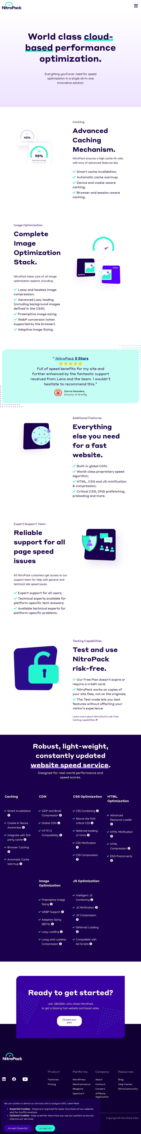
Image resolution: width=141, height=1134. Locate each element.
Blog (121, 1079)
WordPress (79, 1079)
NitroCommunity (128, 1088)
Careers (100, 1088)
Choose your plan (69, 1021)
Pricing (52, 1084)
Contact (100, 1084)
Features (53, 1079)
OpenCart (78, 1093)
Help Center (125, 1084)
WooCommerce (81, 1084)
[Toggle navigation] (136, 5)
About (99, 1079)
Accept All (45, 1128)
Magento (78, 1088)
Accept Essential (18, 1128)
